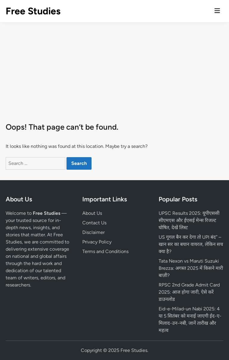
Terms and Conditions (105, 251)
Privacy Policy (97, 242)
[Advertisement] (114, 67)
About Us (92, 213)
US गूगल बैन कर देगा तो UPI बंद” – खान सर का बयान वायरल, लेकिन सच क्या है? (191, 244)
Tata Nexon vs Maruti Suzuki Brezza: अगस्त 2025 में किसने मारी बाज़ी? (191, 268)
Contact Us (94, 223)
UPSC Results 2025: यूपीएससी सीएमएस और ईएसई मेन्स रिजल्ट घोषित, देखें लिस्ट (189, 220)
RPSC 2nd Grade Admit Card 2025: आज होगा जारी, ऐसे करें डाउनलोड (189, 292)
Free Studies (33, 11)
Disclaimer (93, 232)
